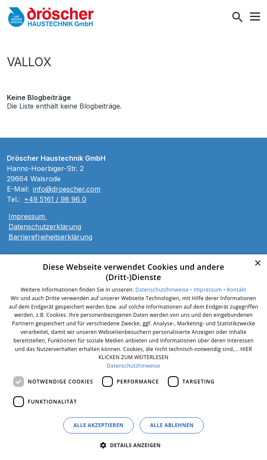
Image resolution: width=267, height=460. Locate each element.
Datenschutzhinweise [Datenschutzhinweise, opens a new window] (133, 365)
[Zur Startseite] (51, 17)
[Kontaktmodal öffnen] (219, 17)
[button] (255, 16)
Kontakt (236, 289)
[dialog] (133, 357)
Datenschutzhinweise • (164, 289)
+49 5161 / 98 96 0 (55, 199)
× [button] (257, 263)
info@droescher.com (66, 189)
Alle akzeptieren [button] (98, 425)
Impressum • (210, 289)
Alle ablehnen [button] (172, 425)
